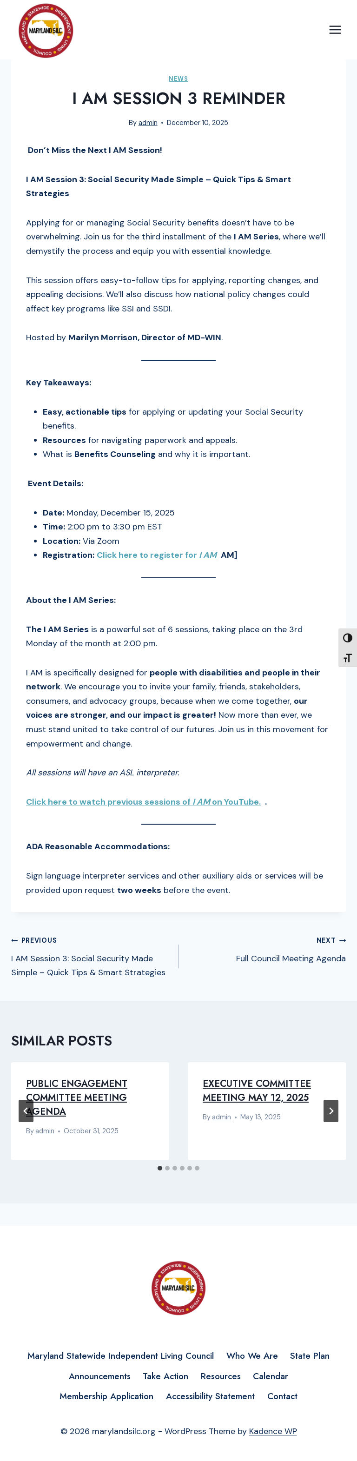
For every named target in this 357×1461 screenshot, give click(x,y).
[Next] (331, 1111)
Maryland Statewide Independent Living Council (120, 1355)
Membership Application (106, 1396)
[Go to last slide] (26, 1111)
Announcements (100, 1376)
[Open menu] (335, 30)
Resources (221, 1376)
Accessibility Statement (210, 1396)
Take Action (165, 1376)
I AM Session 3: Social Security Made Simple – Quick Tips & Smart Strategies (90, 955)
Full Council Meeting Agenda (266, 948)
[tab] (160, 1168)
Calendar (270, 1376)
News (178, 79)
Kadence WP (273, 1431)
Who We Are (252, 1355)
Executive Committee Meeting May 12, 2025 (257, 1090)
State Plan (310, 1355)
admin (148, 123)
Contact (282, 1396)
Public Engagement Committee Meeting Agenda (76, 1097)
